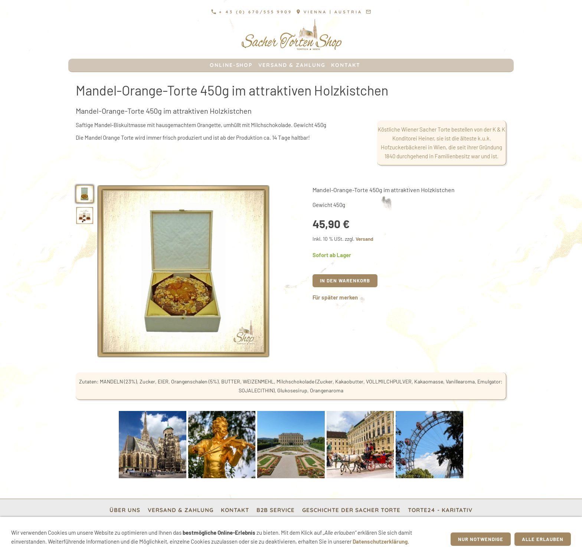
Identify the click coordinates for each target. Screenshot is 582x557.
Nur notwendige (480, 539)
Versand (364, 239)
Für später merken (335, 297)
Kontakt (235, 510)
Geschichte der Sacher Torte (351, 510)
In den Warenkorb (345, 281)
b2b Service (275, 510)
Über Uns (124, 510)
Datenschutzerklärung (380, 541)
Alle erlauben (542, 539)
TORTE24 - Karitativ (440, 510)
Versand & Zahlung (180, 510)
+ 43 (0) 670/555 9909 (251, 11)
